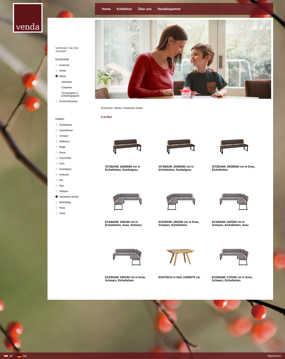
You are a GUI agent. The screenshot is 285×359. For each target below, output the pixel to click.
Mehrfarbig (65, 202)
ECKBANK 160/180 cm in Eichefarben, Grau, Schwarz (123, 223)
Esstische (64, 65)
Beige (62, 147)
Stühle (62, 70)
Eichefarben (65, 124)
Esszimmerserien (68, 101)
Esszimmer (107, 108)
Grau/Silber (65, 158)
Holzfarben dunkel (132, 108)
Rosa (62, 207)
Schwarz (63, 136)
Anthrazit (64, 174)
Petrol (62, 213)
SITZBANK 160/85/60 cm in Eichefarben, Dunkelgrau (122, 168)
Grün (62, 163)
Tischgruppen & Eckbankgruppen (70, 94)
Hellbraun (64, 141)
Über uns (145, 9)
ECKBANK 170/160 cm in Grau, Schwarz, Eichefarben (232, 279)
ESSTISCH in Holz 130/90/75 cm (179, 277)
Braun (62, 152)
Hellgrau (63, 191)
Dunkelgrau (65, 169)
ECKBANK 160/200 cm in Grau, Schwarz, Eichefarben (179, 223)
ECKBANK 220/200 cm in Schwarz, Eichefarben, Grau (230, 223)
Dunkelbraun (66, 130)
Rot (61, 180)
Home (106, 9)
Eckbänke (66, 87)
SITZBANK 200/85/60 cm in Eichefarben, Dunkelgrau (176, 168)
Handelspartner (169, 9)
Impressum (274, 355)
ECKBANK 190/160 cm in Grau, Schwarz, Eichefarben (125, 279)
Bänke (118, 108)
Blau (61, 185)
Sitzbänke (66, 82)
